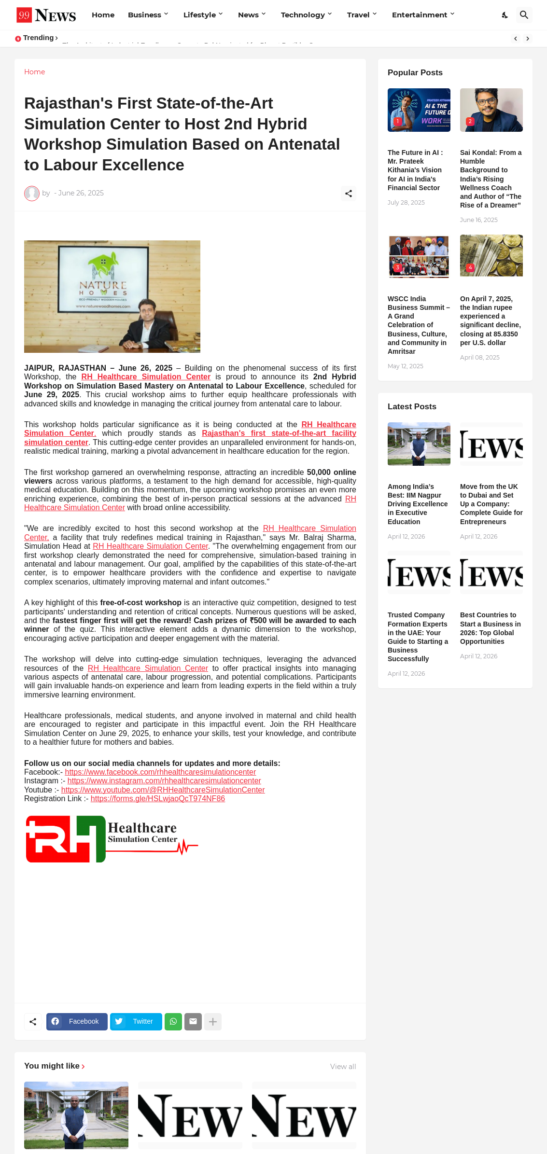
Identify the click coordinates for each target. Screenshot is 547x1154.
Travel (358, 14)
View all (343, 1066)
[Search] (524, 15)
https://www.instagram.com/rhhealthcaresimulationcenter (164, 781)
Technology (303, 14)
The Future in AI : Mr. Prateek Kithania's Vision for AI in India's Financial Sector (415, 170)
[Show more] (213, 1021)
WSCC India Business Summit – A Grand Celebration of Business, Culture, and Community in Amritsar (419, 325)
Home (103, 14)
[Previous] (515, 38)
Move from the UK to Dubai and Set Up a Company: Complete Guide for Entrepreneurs (491, 504)
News (248, 14)
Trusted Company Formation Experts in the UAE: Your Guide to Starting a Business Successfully (418, 637)
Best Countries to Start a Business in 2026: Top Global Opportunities (490, 628)
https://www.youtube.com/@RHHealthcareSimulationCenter (163, 790)
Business (144, 14)
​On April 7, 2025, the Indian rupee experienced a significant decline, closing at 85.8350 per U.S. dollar (490, 321)
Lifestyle (199, 14)
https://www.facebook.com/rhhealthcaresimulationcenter (160, 772)
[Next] (528, 38)
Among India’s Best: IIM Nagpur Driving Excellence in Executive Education (418, 504)
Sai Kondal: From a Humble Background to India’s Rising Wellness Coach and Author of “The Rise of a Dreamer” (491, 179)
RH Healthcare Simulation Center (146, 377)
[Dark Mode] (505, 15)
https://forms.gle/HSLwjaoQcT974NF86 (158, 798)
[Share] (348, 193)
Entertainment (420, 14)
